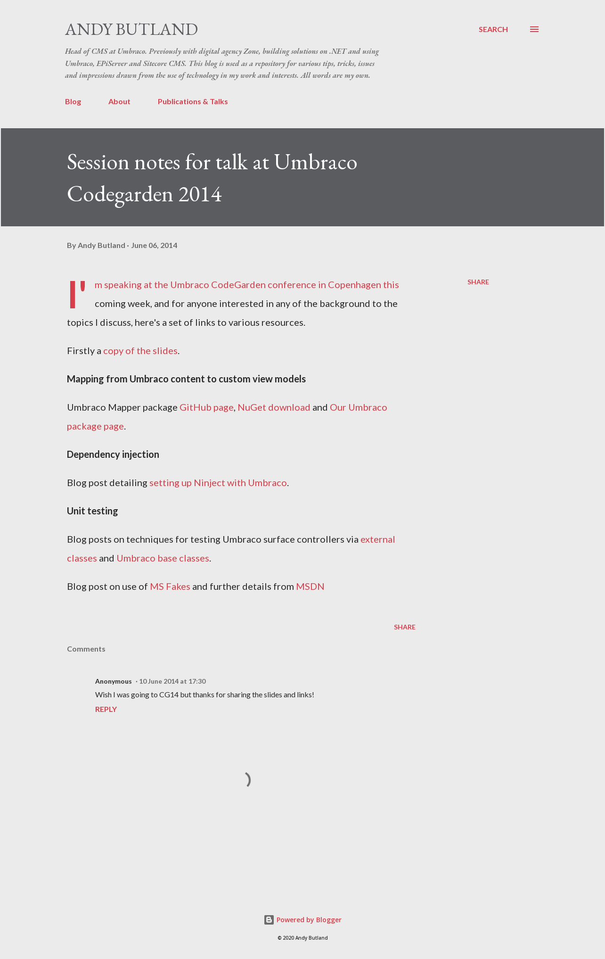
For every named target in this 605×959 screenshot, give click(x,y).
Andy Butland (131, 29)
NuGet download (274, 407)
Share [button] (478, 282)
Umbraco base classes (162, 557)
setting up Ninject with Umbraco (218, 482)
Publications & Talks (193, 101)
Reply (106, 708)
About (119, 101)
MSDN (310, 586)
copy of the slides (140, 350)
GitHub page (207, 407)
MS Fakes (170, 586)
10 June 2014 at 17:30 (172, 681)
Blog (73, 101)
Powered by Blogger (302, 919)
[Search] (493, 29)
